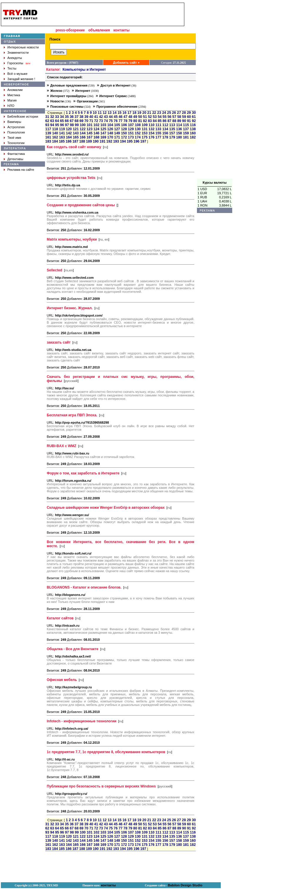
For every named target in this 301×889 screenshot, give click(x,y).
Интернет (82, 90)
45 (116, 117)
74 (106, 121)
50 (140, 117)
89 (179, 121)
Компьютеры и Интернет (84, 69)
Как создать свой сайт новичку (74, 147)
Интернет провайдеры (68, 96)
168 (96, 137)
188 (82, 141)
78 (125, 121)
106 (124, 125)
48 (130, 117)
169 (103, 137)
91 (189, 121)
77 (120, 121)
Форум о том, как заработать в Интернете (83, 473)
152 (138, 133)
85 (159, 121)
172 (124, 137)
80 (135, 121)
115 (186, 125)
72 (96, 121)
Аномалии (15, 90)
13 (109, 113)
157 (172, 133)
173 (131, 137)
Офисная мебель (62, 680)
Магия (12, 100)
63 (52, 121)
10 (95, 113)
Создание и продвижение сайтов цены (81, 205)
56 (169, 117)
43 (106, 117)
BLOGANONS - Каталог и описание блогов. (84, 587)
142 (69, 133)
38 (81, 117)
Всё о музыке (17, 73)
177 (158, 137)
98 (72, 125)
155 (158, 133)
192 (109, 141)
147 (103, 133)
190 (96, 141)
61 (194, 117)
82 (145, 121)
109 (145, 125)
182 (193, 137)
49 (135, 117)
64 (57, 121)
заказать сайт (59, 342)
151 (131, 133)
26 (174, 113)
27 (179, 113)
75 (111, 121)
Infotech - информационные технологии (81, 721)
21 (149, 113)
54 (159, 117)
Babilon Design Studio (185, 885)
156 (165, 133)
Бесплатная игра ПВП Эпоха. (72, 415)
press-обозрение (70, 30)
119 (62, 129)
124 (96, 129)
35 (67, 117)
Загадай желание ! (21, 79)
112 (165, 125)
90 (184, 121)
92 (194, 121)
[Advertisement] (214, 91)
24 (164, 113)
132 (151, 129)
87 (169, 121)
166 (83, 137)
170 (110, 137)
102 (96, 125)
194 (123, 141)
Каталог (53, 69)
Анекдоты (14, 58)
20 (144, 113)
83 (150, 121)
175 (145, 137)
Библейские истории (22, 116)
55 (164, 117)
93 (47, 125)
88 (174, 121)
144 (83, 133)
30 (194, 113)
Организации (87, 101)
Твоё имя (14, 137)
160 (193, 133)
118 (55, 129)
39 (86, 117)
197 (143, 141)
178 (165, 137)
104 (110, 125)
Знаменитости (18, 52)
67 (71, 121)
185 (62, 141)
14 (114, 113)
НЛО (10, 105)
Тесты (11, 68)
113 (172, 125)
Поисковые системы (66, 106)
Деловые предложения (68, 85)
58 (179, 117)
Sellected (54, 270)
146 (96, 133)
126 (110, 129)
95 (57, 125)
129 (131, 129)
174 (138, 137)
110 (151, 125)
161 (48, 137)
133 (158, 129)
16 (124, 113)
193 (116, 141)
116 (193, 125)
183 (48, 141)
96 (62, 125)
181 (186, 137)
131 (145, 129)
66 (67, 121)
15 (119, 113)
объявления (99, 30)
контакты (121, 30)
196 (136, 141)
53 (155, 117)
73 (101, 121)
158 (179, 133)
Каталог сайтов (60, 618)
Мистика (13, 95)
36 (71, 117)
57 (174, 117)
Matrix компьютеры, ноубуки (72, 239)
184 (55, 141)
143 (76, 133)
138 (193, 129)
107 (131, 125)
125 (103, 129)
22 (154, 113)
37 (76, 117)
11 (99, 113)
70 (86, 121)
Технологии (15, 143)
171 (117, 137)
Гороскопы (15, 63)
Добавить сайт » (126, 62)
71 (91, 121)
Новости (57, 101)
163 (62, 137)
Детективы (15, 159)
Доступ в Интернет (116, 85)
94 (52, 125)
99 (77, 125)
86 (164, 121)
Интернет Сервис (113, 96)
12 (104, 113)
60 (189, 117)
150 (124, 133)
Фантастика (16, 154)
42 (101, 117)
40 (91, 117)
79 (130, 121)
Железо (56, 90)
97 (67, 125)
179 (172, 137)
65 (62, 121)
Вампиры (14, 122)
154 (151, 133)
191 (103, 141)
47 (125, 117)
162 (55, 137)
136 (179, 129)
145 (90, 133)
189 (89, 141)
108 (138, 125)
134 (165, 129)
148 (110, 133)
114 (179, 125)
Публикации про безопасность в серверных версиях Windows (101, 786)
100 (83, 125)
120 (69, 129)
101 (90, 125)
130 (138, 129)
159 (186, 133)
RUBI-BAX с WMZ (61, 446)
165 (76, 137)
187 (75, 141)
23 (159, 113)
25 (169, 113)
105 (117, 125)
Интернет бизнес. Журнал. (70, 308)
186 (68, 141)
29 (189, 113)
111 (158, 125)
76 (116, 121)
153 (145, 133)
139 (48, 133)
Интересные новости (23, 47)
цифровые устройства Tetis (71, 178)
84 (155, 121)
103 (103, 125)
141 (62, 133)
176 (151, 137)
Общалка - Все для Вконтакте (72, 649)
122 (83, 129)
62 (47, 121)
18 (134, 113)
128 (124, 129)
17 (129, 113)
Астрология (16, 127)
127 (117, 129)
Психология (16, 132)
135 (172, 129)
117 (48, 129)
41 (96, 117)
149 (117, 133)
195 (130, 141)
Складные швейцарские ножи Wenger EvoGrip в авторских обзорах (106, 508)
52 (150, 117)
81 (140, 121)
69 (81, 121)
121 (76, 129)
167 (90, 137)
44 (111, 117)
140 (55, 133)
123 (90, 129)
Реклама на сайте (20, 169)
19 (139, 113)
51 (145, 117)
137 (186, 129)
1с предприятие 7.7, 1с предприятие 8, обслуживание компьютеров (106, 752)
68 (76, 121)
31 (47, 117)
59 (184, 117)
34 (62, 117)
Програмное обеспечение (117, 106)
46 (120, 117)
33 (57, 117)
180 (179, 137)
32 (52, 117)
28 (184, 113)
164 (69, 137)
